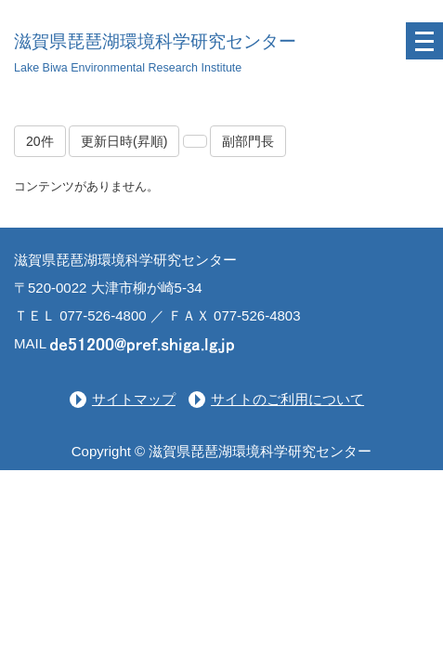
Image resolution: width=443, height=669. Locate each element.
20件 (40, 141)
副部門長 (248, 141)
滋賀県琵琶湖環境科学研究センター (155, 41)
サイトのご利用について (287, 399)
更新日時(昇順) (124, 141)
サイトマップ (134, 399)
